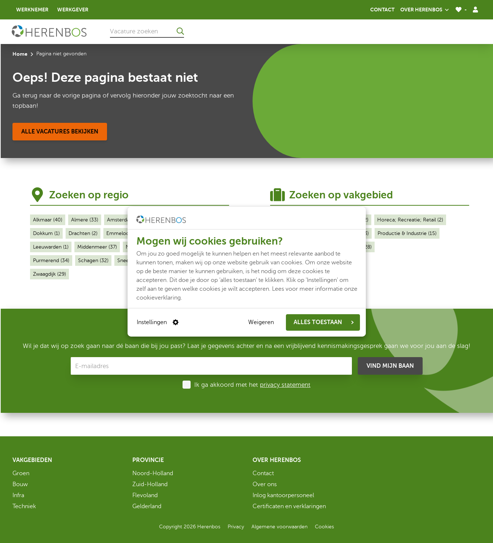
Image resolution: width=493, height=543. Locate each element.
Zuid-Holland (150, 484)
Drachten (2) (83, 233)
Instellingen (158, 322)
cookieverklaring (158, 297)
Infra (18, 495)
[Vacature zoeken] (147, 31)
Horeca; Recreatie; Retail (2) (410, 220)
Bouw (20, 484)
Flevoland (145, 495)
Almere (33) (84, 220)
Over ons (265, 484)
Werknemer (32, 9)
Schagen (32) (93, 260)
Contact (382, 9)
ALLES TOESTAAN (324, 322)
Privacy (236, 526)
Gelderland (146, 506)
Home (19, 54)
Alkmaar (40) (47, 220)
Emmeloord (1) (123, 233)
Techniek (24, 506)
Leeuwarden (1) (51, 247)
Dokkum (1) (46, 233)
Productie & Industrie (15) (407, 233)
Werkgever (72, 9)
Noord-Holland (152, 473)
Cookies (324, 526)
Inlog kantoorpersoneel (283, 495)
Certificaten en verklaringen (289, 506)
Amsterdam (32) (125, 220)
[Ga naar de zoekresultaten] (180, 31)
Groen (20, 473)
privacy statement (285, 384)
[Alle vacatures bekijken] (59, 131)
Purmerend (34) (51, 260)
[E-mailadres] (211, 366)
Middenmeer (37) (97, 247)
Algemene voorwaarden (279, 526)
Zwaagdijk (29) (49, 274)
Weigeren (261, 322)
